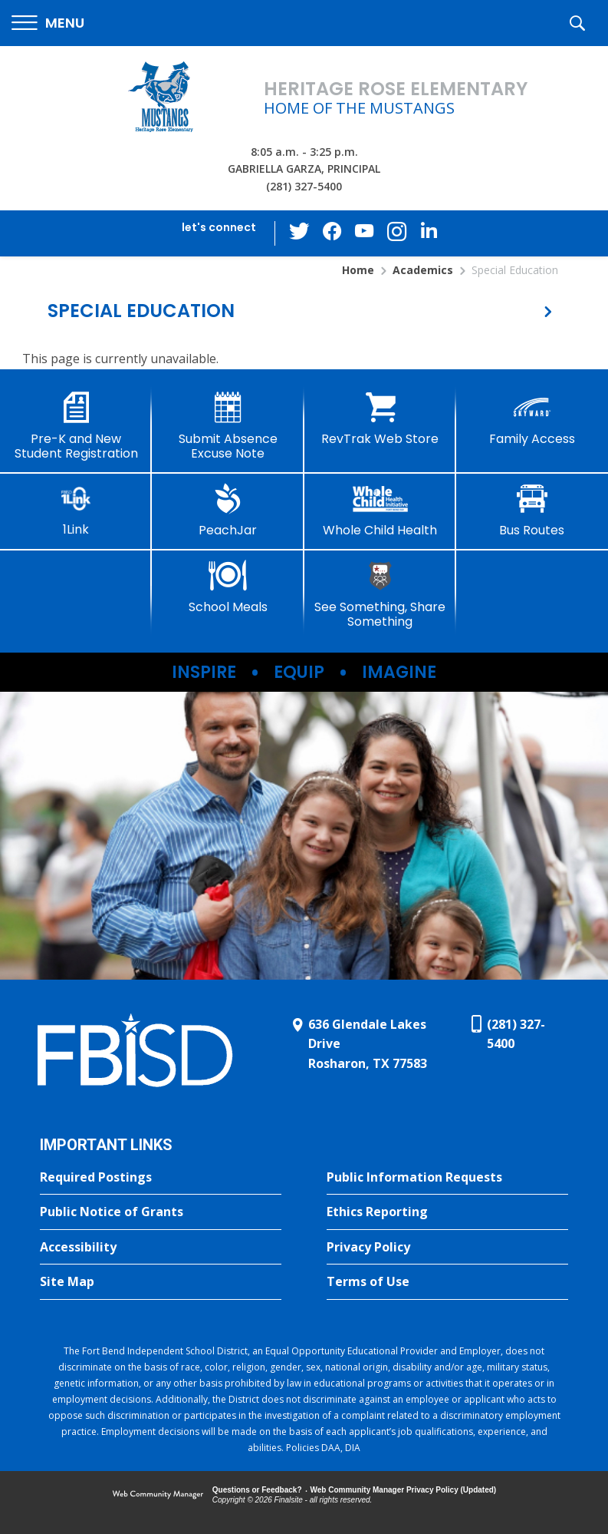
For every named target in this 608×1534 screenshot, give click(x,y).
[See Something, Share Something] (380, 594)
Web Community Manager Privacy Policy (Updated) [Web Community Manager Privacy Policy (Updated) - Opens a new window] (404, 1490)
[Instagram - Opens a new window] (395, 233)
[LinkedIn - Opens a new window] (425, 232)
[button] (48, 23)
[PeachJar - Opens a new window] (227, 510)
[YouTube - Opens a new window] (364, 233)
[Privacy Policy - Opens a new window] (447, 1247)
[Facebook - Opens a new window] (333, 233)
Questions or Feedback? (257, 1490)
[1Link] (76, 510)
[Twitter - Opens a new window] (303, 232)
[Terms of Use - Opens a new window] (447, 1282)
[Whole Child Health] (380, 510)
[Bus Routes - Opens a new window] (532, 510)
